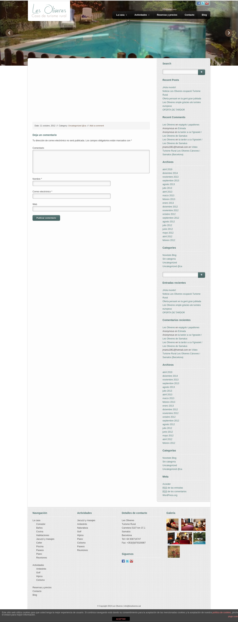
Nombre (37, 179)
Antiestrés (41, 569)
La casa (121, 15)
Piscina (40, 546)
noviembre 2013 (170, 177)
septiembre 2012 (171, 218)
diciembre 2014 (170, 173)
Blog (204, 15)
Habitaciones (42, 535)
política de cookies (222, 612)
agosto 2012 (169, 221)
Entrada (182, 128)
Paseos (40, 550)
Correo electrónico (42, 191)
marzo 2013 (168, 195)
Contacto (189, 15)
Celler (39, 542)
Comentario (38, 148)
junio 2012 (168, 229)
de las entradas (173, 487)
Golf (38, 572)
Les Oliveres (169, 124)
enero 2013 (168, 203)
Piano (39, 554)
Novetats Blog (169, 255)
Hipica (39, 576)
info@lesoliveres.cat (132, 606)
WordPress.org (170, 495)
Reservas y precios (167, 15)
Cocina (39, 531)
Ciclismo (40, 580)
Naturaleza (82, 528)
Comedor (40, 524)
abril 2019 (167, 169)
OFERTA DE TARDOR (174, 109)
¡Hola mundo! (169, 87)
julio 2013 (167, 188)
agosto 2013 (169, 184)
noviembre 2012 (170, 210)
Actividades (141, 15)
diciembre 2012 (170, 206)
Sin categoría (169, 259)
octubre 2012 (169, 214)
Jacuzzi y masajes (45, 539)
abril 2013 (167, 191)
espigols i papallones (189, 124)
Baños (39, 528)
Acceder (167, 484)
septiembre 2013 (171, 180)
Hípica (80, 535)
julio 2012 (167, 225)
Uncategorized (170, 262)
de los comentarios (174, 491)
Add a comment (97, 126)
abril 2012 (167, 236)
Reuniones (41, 557)
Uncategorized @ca (77, 126)
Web (35, 204)
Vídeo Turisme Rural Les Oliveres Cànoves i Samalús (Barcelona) (181, 151)
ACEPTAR (121, 619)
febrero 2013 (169, 199)
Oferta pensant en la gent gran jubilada (182, 98)
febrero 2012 (169, 240)
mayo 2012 (168, 233)
